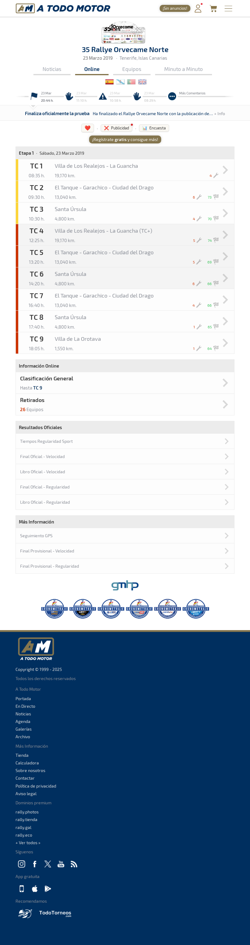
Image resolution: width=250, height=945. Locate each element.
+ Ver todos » (28, 842)
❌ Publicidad (116, 127)
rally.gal (23, 827)
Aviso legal (26, 793)
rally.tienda (26, 819)
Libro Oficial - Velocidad (42, 471)
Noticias (52, 69)
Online (91, 69)
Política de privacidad (36, 785)
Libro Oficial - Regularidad (45, 502)
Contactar (25, 778)
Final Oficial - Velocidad (42, 456)
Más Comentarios (192, 93)
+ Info (219, 113)
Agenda (23, 721)
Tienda (22, 755)
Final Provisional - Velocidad (47, 550)
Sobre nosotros (30, 770)
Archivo (23, 736)
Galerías (24, 729)
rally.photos (27, 811)
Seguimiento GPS (36, 535)
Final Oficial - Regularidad (45, 486)
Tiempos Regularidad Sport (46, 441)
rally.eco (24, 834)
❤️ (88, 128)
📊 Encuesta (154, 127)
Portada (23, 698)
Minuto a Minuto (183, 69)
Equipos (131, 69)
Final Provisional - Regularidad (49, 566)
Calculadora (27, 762)
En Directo (25, 706)
